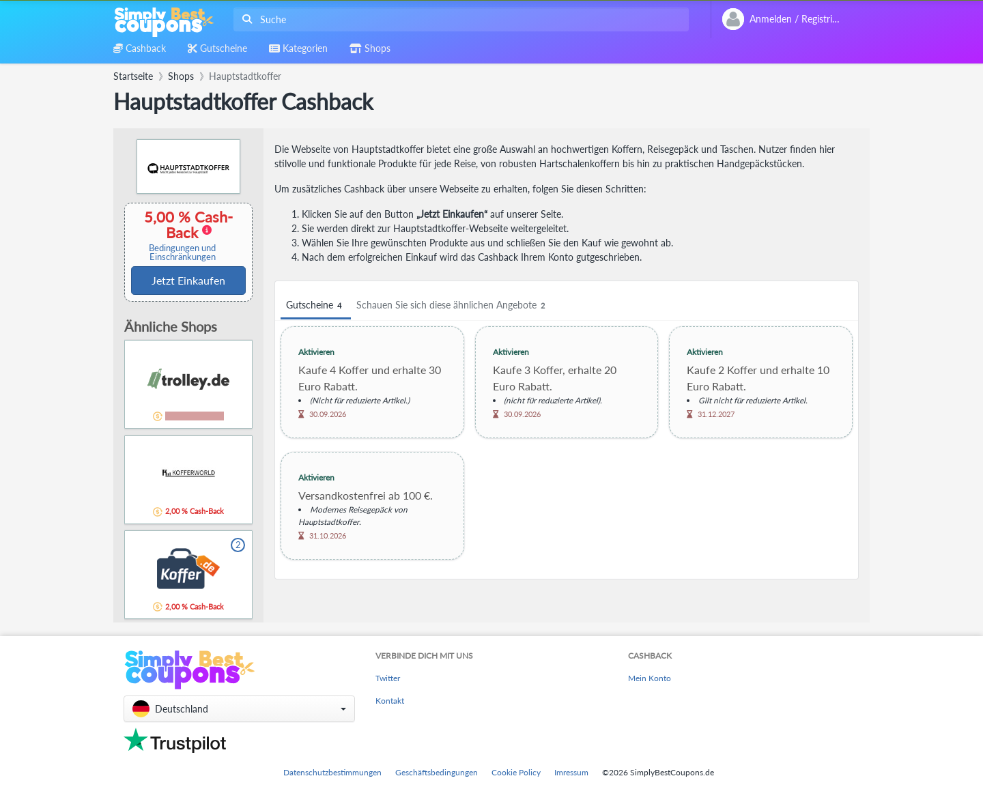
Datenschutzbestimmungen (332, 772)
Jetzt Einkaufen (188, 280)
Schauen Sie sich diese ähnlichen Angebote (452, 305)
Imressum (571, 772)
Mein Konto (649, 678)
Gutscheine (315, 305)
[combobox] (458, 19)
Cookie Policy (516, 772)
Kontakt (389, 700)
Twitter (387, 678)
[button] (239, 708)
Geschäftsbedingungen (436, 772)
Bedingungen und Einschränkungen (182, 252)
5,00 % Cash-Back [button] (182, 235)
